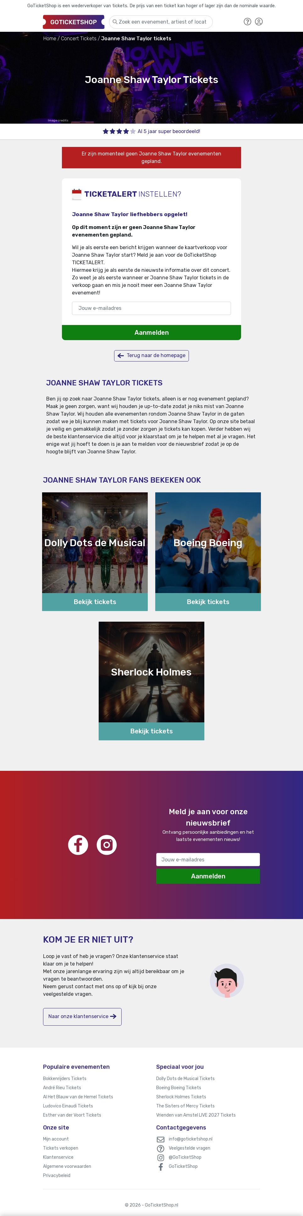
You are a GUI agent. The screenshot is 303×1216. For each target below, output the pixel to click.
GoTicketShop (183, 1166)
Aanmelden (152, 332)
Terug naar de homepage (151, 356)
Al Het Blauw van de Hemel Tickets (78, 1097)
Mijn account (56, 1139)
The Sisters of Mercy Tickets (185, 1106)
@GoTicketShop (185, 1157)
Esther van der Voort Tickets (72, 1115)
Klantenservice (58, 1157)
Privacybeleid (56, 1175)
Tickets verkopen (60, 1148)
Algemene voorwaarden (67, 1166)
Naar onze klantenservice (82, 1016)
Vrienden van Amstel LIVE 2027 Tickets (196, 1115)
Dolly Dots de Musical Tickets (185, 1078)
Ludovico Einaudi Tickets (68, 1106)
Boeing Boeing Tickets (178, 1087)
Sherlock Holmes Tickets (181, 1097)
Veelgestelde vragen (189, 1148)
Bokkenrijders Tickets (64, 1078)
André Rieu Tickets (62, 1087)
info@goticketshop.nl (190, 1139)
